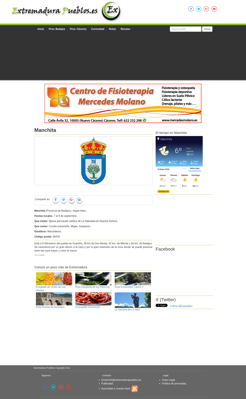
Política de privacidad (174, 383)
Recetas (125, 29)
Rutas (112, 29)
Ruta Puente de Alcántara (50, 307)
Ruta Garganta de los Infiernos (92, 287)
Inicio (40, 29)
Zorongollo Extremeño (87, 307)
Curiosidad (97, 29)
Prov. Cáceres (78, 29)
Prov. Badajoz (57, 29)
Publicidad (107, 383)
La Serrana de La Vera (127, 309)
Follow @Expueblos (181, 306)
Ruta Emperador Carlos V (129, 287)
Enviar (207, 29)
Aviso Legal (168, 380)
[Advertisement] (124, 57)
